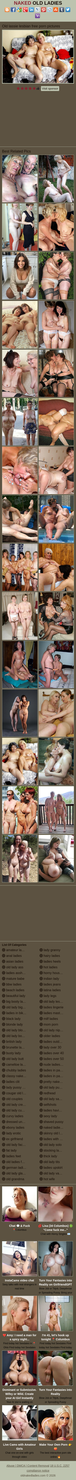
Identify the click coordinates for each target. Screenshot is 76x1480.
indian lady (49, 978)
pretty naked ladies (55, 1081)
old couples (12, 1099)
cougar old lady (15, 1093)
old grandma (13, 1179)
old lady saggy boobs (57, 1099)
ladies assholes (15, 973)
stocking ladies (52, 1150)
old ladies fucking (16, 1162)
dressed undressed (18, 1122)
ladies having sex (54, 1110)
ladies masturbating (56, 1013)
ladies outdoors (53, 1041)
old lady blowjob (15, 1030)
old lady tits (50, 1162)
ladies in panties (53, 1070)
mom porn (49, 1024)
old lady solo (51, 1144)
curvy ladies (12, 1116)
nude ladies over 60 (56, 1064)
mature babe (13, 978)
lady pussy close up (18, 1087)
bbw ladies (11, 984)
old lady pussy (52, 1087)
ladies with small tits (56, 1139)
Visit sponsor (50, 88)
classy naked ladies (18, 1076)
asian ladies (12, 961)
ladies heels (50, 961)
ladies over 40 (52, 1053)
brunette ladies (14, 1047)
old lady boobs (14, 1036)
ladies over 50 (52, 1059)
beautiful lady (13, 996)
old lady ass (12, 967)
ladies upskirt (51, 1167)
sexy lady (48, 1116)
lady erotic (11, 1133)
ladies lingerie (51, 1007)
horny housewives (55, 973)
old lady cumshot (16, 1110)
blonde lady (12, 1024)
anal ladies (12, 955)
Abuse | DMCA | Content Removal (27, 1465)
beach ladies (13, 990)
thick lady (48, 1156)
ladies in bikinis (15, 1013)
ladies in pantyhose (55, 1076)
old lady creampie (17, 1104)
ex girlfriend (12, 1139)
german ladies (14, 1167)
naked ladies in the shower (57, 1127)
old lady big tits (15, 1007)
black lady (11, 1018)
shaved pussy (51, 1122)
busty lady (11, 1053)
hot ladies (49, 967)
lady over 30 (50, 1047)
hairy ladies (50, 955)
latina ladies (50, 990)
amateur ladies (14, 950)
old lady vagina (52, 1173)
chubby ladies (14, 1070)
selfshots (48, 1104)
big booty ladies (15, 1001)
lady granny (50, 950)
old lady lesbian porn (56, 1001)
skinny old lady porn (56, 1133)
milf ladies (49, 1018)
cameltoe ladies (15, 1064)
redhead (48, 1093)
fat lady (9, 1150)
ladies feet (11, 1156)
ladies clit (10, 1081)
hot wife (47, 1179)
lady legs (48, 996)
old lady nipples (53, 1030)
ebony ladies (13, 1127)
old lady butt (13, 1059)
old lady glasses (15, 1173)
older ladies (50, 1036)
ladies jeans (50, 984)
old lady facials (14, 1144)
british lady (12, 1041)
